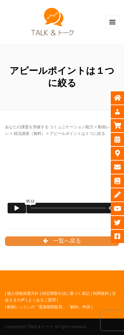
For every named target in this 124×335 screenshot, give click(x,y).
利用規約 (101, 293)
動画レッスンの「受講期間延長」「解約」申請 (48, 307)
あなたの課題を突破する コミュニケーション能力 (49, 127)
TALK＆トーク (40, 326)
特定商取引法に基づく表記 (66, 293)
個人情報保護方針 (23, 293)
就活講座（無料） (29, 133)
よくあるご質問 (42, 300)
